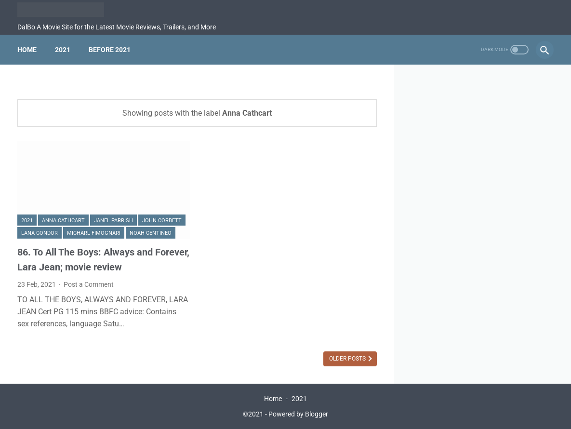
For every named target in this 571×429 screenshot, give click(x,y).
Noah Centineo (151, 233)
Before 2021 (110, 50)
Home (27, 50)
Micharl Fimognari (93, 233)
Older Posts (348, 358)
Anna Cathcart (63, 220)
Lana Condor (39, 233)
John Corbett (162, 220)
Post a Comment (89, 284)
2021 (62, 50)
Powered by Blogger (298, 414)
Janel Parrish (113, 220)
